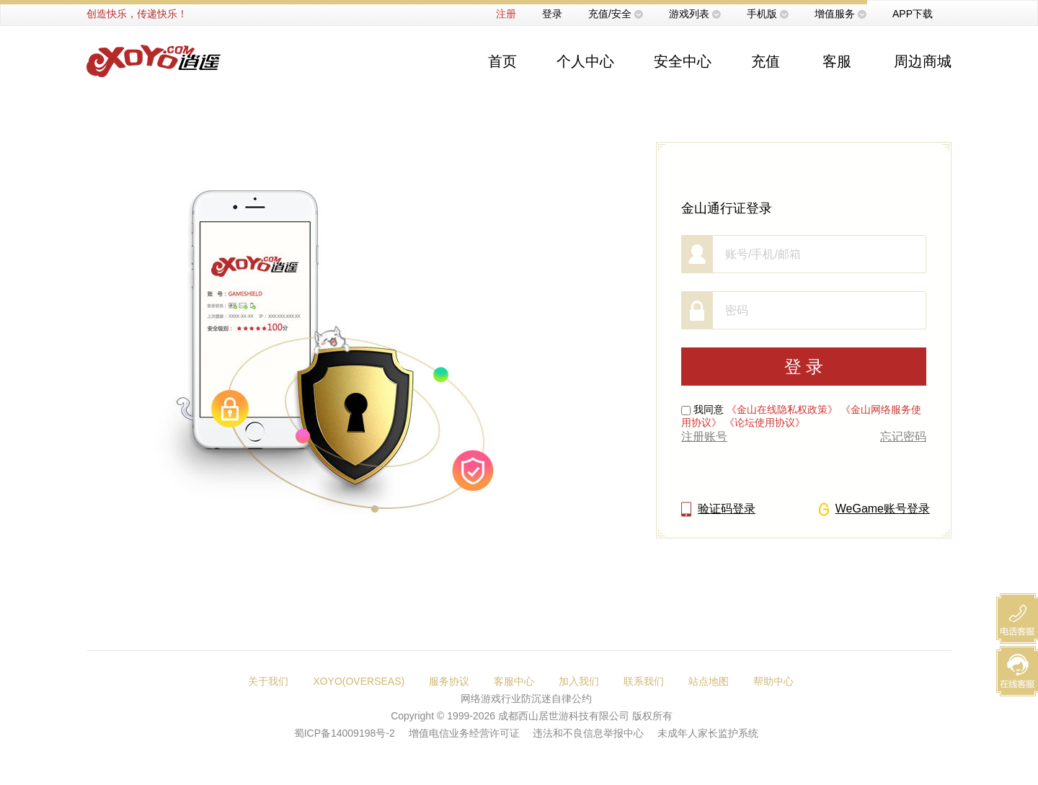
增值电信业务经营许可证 (464, 733)
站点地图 (708, 681)
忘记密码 (903, 436)
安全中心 (682, 61)
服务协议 (449, 681)
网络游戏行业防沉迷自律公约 (526, 698)
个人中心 (585, 61)
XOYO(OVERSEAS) (358, 681)
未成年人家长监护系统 (707, 733)
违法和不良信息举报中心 (588, 733)
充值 (765, 61)
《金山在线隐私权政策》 (782, 409)
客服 (836, 61)
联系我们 (644, 681)
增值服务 (835, 13)
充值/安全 (609, 13)
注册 (506, 13)
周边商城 (923, 61)
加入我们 (579, 681)
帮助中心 (773, 681)
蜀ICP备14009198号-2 (344, 733)
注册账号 (704, 436)
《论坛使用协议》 (764, 422)
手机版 (762, 13)
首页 (502, 61)
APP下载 (912, 13)
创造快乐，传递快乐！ (136, 13)
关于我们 (268, 681)
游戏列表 (689, 13)
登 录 (804, 366)
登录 (552, 13)
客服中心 (514, 681)
